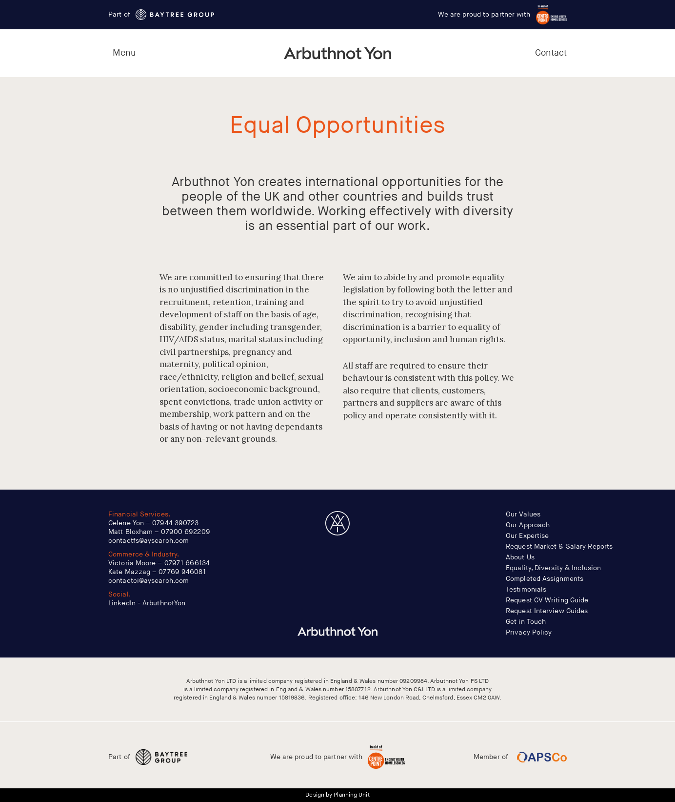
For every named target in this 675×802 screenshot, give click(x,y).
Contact (551, 53)
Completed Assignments (544, 579)
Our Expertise (527, 536)
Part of (161, 14)
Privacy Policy (529, 632)
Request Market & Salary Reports (559, 546)
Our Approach (528, 525)
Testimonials (526, 589)
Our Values (523, 514)
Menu (124, 53)
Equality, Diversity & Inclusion (553, 568)
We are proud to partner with (502, 14)
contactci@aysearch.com (148, 580)
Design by (337, 795)
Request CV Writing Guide (547, 600)
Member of (520, 757)
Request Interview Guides (547, 611)
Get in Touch (526, 621)
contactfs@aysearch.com (148, 540)
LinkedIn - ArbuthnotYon (146, 603)
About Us (520, 557)
